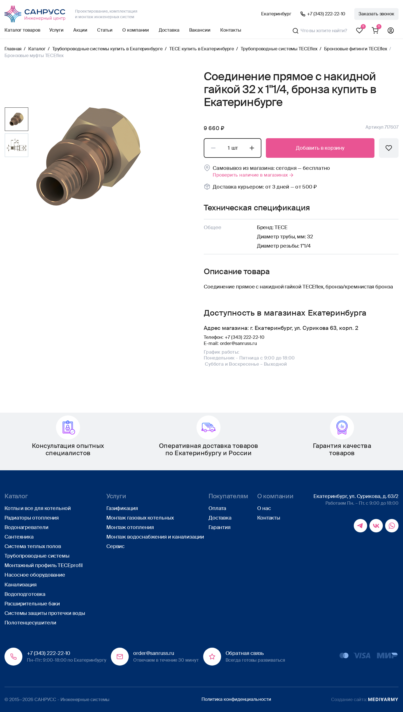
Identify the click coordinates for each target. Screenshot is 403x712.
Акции (80, 30)
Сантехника (19, 537)
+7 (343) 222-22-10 (326, 14)
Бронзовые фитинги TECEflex (355, 49)
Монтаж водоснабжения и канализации (155, 537)
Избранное (359, 31)
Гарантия (219, 527)
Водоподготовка (24, 594)
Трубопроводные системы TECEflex (279, 49)
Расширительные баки (32, 603)
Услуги (56, 30)
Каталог (36, 49)
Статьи (105, 30)
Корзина (375, 31)
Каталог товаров (22, 30)
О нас (264, 508)
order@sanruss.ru (238, 343)
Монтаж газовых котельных (140, 517)
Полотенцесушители (30, 622)
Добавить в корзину (320, 148)
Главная (13, 49)
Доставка (169, 30)
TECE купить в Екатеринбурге (201, 49)
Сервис (115, 546)
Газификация (122, 508)
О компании (135, 30)
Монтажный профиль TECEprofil (43, 565)
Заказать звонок (376, 14)
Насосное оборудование (34, 575)
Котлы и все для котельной (37, 508)
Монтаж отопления (130, 527)
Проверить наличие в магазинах (253, 175)
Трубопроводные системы (36, 556)
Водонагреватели (26, 527)
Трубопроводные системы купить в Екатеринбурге (107, 49)
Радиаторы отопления (31, 517)
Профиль (391, 31)
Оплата (217, 508)
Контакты (230, 30)
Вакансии (199, 30)
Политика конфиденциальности (236, 699)
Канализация (20, 584)
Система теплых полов (32, 546)
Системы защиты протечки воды (44, 613)
